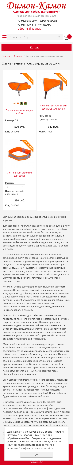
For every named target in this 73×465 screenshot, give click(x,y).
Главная (5, 55)
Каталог (18, 55)
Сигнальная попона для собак (20, 112)
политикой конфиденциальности (26, 448)
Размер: (9, 120)
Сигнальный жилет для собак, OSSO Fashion (53, 107)
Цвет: (42, 119)
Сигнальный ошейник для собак (19, 174)
